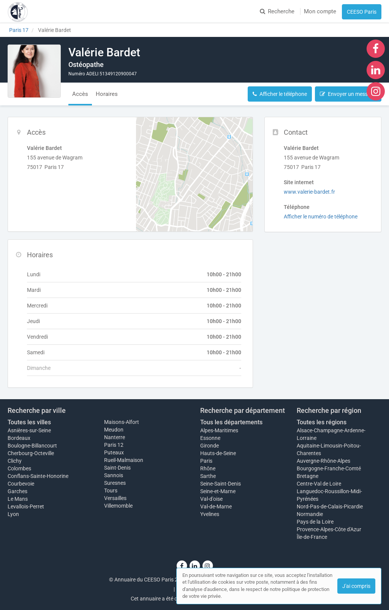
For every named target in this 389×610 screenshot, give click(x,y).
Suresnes (115, 483)
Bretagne (307, 476)
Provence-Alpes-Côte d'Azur (329, 529)
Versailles (115, 498)
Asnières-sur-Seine (29, 430)
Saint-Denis (117, 468)
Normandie (310, 514)
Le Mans (18, 499)
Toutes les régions (321, 422)
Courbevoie (21, 484)
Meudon (113, 430)
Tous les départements (231, 422)
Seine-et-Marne (218, 491)
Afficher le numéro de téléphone (320, 216)
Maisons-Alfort (121, 422)
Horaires (107, 94)
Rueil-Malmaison (123, 460)
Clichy (15, 461)
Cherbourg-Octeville (31, 453)
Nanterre (114, 437)
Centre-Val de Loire (319, 484)
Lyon (13, 514)
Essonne (210, 438)
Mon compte (320, 11)
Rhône (207, 468)
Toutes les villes (29, 422)
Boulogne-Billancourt (32, 446)
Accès (80, 94)
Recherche (277, 11)
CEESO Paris (361, 12)
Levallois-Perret (26, 506)
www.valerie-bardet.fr (309, 192)
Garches (17, 491)
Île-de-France (312, 537)
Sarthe (208, 476)
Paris (206, 461)
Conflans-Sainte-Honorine (38, 476)
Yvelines (209, 514)
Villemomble (118, 506)
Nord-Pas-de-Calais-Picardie (330, 506)
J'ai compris (356, 586)
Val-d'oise (211, 499)
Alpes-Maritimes (219, 430)
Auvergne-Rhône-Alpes (323, 461)
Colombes (19, 468)
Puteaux (114, 452)
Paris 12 (113, 445)
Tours (110, 490)
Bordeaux (19, 438)
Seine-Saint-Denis (220, 484)
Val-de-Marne (216, 506)
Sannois (113, 475)
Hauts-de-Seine (218, 453)
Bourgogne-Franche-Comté (329, 468)
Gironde (209, 446)
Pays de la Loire (315, 522)
